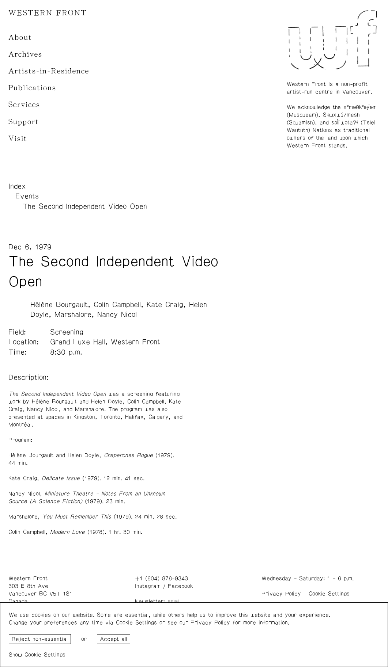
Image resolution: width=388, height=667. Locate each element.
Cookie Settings (329, 594)
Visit (17, 138)
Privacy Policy (281, 594)
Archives (25, 54)
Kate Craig (165, 304)
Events (27, 196)
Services (24, 104)
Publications (32, 88)
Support (23, 122)
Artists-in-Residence (48, 71)
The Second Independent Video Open (85, 206)
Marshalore (72, 314)
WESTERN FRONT (47, 13)
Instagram (148, 586)
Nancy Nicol (117, 314)
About (20, 37)
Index (17, 186)
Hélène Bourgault (59, 304)
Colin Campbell (117, 304)
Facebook (180, 586)
